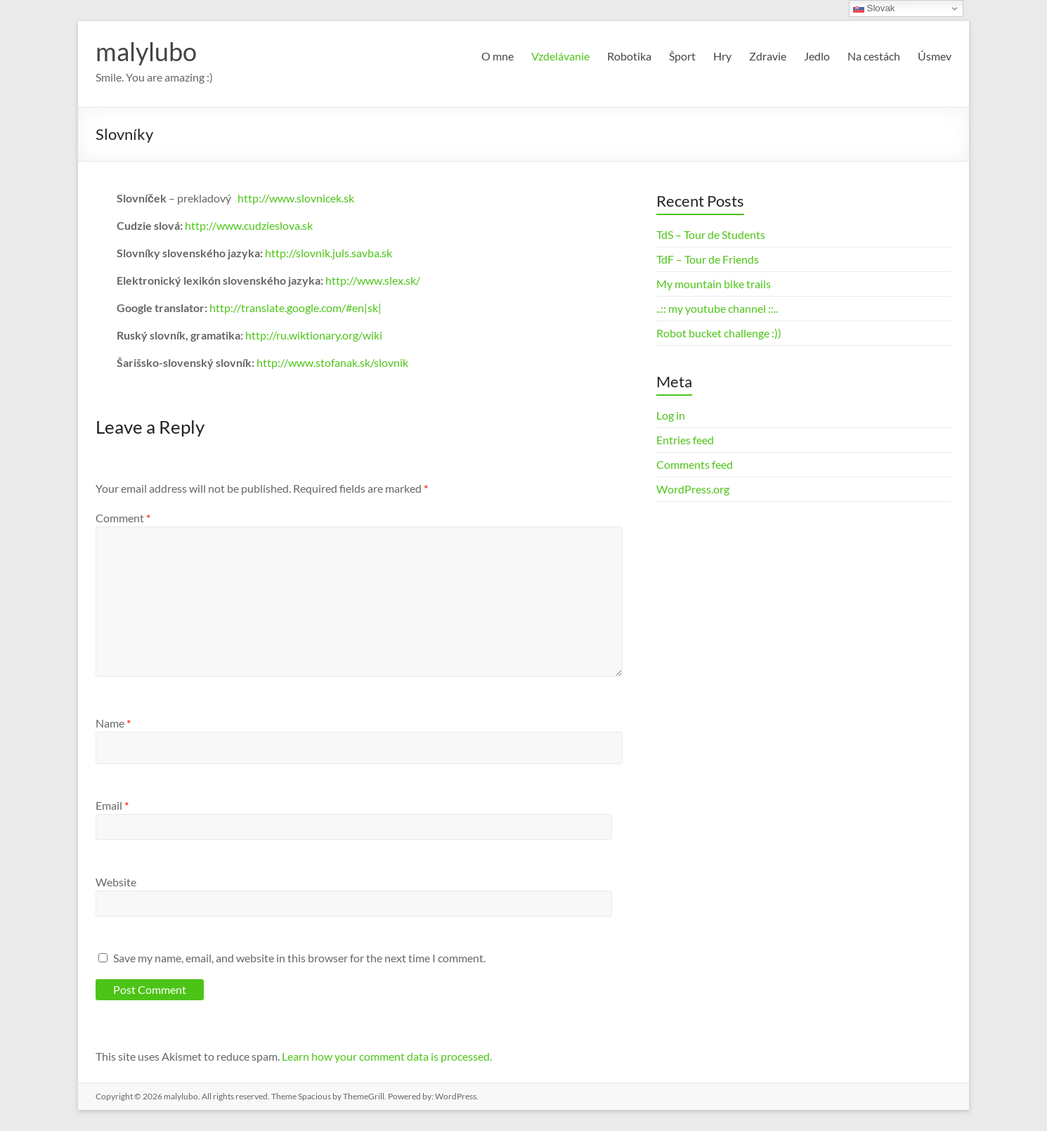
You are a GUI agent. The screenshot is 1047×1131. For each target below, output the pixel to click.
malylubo (146, 51)
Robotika (629, 56)
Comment (123, 517)
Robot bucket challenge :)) (718, 333)
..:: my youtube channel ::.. (717, 308)
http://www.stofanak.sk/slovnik (332, 362)
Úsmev (934, 56)
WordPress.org (692, 489)
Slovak (874, 8)
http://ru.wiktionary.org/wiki (313, 335)
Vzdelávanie (560, 56)
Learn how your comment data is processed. (387, 1056)
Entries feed (685, 439)
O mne (497, 56)
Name (113, 723)
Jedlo (817, 56)
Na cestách (873, 56)
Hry (722, 56)
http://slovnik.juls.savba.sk (328, 252)
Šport (682, 56)
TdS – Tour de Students (710, 234)
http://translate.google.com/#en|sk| (295, 307)
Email (112, 805)
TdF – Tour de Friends (707, 259)
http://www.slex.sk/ (372, 280)
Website (116, 881)
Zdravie (767, 56)
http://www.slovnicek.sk (296, 198)
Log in (670, 415)
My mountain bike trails (713, 283)
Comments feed (694, 464)
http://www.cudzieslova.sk (249, 225)
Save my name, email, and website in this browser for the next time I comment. (299, 957)
